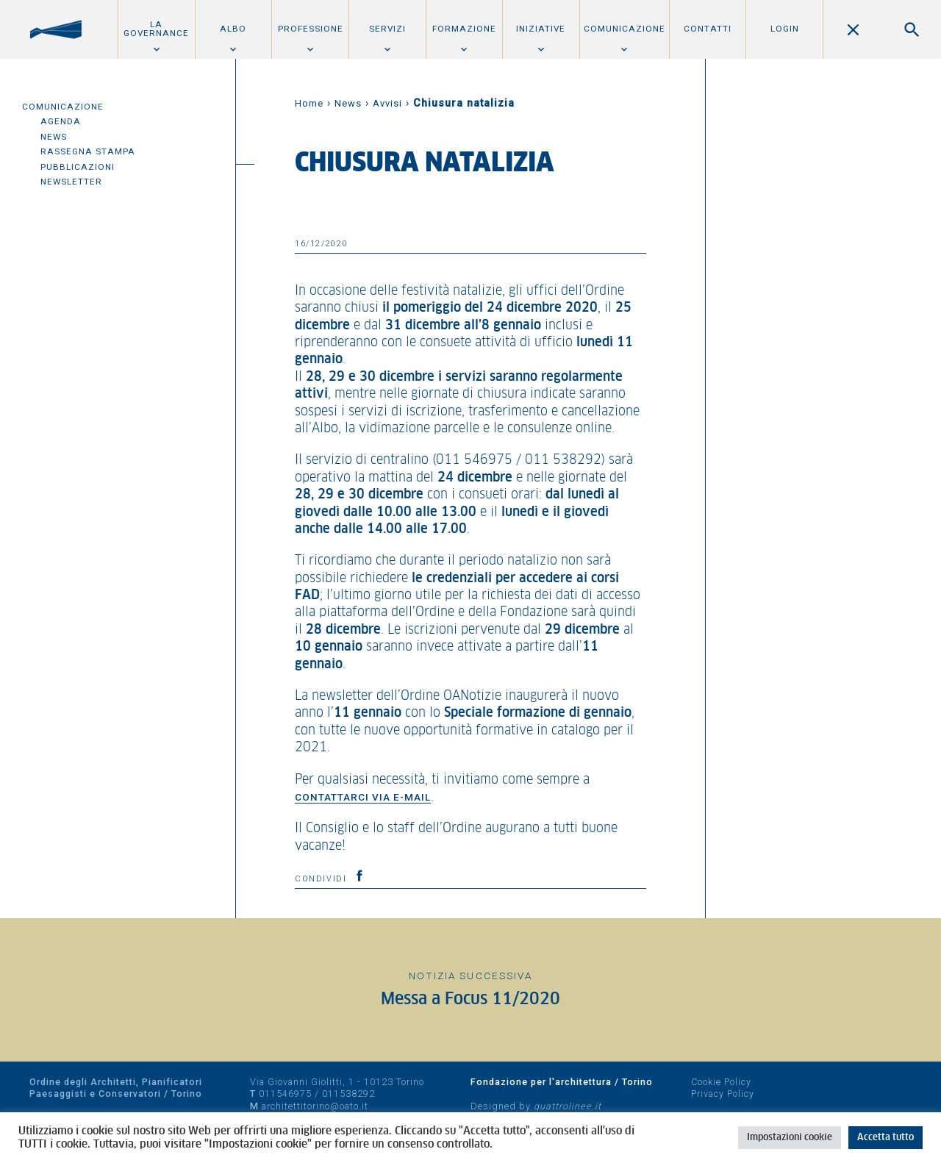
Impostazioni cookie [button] (789, 1137)
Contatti (707, 29)
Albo (233, 29)
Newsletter (71, 181)
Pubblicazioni (77, 167)
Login (784, 29)
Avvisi (387, 103)
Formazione (464, 29)
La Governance (156, 28)
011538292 (348, 1093)
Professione (310, 29)
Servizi (387, 29)
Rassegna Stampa (87, 151)
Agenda (60, 121)
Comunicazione (624, 29)
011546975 (285, 1093)
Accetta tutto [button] (885, 1137)
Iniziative (540, 29)
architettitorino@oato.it (315, 1106)
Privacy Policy (722, 1093)
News (53, 137)
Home (309, 103)
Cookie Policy (721, 1081)
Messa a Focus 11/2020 (470, 999)
